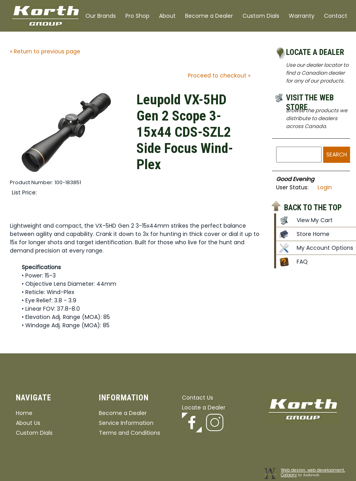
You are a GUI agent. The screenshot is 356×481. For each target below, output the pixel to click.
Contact (335, 16)
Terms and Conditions (129, 433)
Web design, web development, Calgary (313, 472)
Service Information (126, 423)
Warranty (301, 16)
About (167, 16)
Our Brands (100, 16)
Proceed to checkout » (219, 75)
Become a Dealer (209, 16)
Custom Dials (260, 16)
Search (336, 154)
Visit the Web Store (310, 99)
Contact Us (197, 398)
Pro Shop (137, 16)
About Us (28, 423)
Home (24, 413)
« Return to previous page (45, 51)
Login (325, 187)
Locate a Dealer (315, 52)
